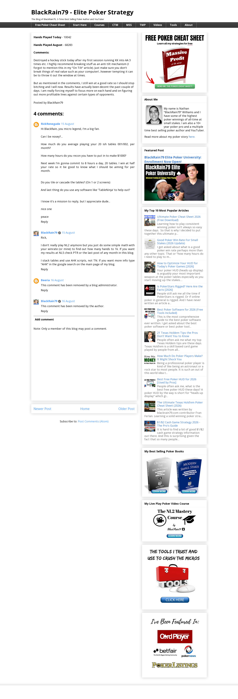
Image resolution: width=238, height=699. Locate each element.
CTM (115, 25)
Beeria (45, 280)
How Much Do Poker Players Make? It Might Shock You (180, 357)
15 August (67, 124)
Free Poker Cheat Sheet (50, 25)
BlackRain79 (49, 232)
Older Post (126, 408)
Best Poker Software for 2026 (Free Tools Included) (180, 311)
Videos (157, 25)
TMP (143, 25)
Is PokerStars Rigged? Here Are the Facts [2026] (180, 288)
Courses (99, 25)
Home (85, 408)
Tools (173, 25)
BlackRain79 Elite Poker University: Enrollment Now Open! (172, 159)
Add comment (44, 319)
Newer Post (42, 408)
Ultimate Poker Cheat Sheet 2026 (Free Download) (179, 218)
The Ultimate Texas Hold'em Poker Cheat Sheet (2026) (180, 404)
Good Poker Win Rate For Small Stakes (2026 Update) (177, 241)
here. (192, 136)
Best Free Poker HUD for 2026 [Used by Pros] (176, 380)
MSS (129, 25)
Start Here (80, 25)
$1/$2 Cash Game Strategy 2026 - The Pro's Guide (178, 423)
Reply (44, 221)
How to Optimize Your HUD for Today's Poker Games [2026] (177, 264)
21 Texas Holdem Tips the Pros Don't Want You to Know (177, 334)
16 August (57, 280)
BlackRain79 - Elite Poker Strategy (82, 12)
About (189, 25)
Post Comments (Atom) (93, 421)
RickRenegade (50, 124)
